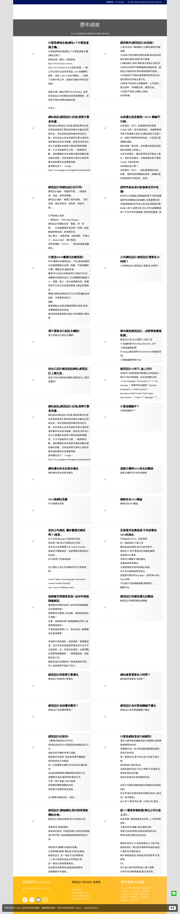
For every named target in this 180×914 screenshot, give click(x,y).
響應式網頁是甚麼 (80, 893)
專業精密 (134, 894)
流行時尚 (125, 891)
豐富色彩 (144, 894)
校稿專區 (125, 897)
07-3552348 (119, 2)
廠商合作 (125, 900)
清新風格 (146, 891)
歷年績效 (123, 12)
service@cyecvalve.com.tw (148, 2)
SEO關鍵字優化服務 (81, 896)
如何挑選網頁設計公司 (82, 899)
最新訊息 (135, 12)
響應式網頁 (126, 888)
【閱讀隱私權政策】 (91, 908)
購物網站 (134, 897)
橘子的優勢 (77, 890)
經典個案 (136, 888)
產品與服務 (109, 12)
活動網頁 (144, 897)
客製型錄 (134, 900)
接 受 (172, 908)
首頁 (86, 12)
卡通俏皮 (125, 894)
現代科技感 (135, 891)
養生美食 (146, 888)
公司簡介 (96, 12)
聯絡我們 (147, 12)
